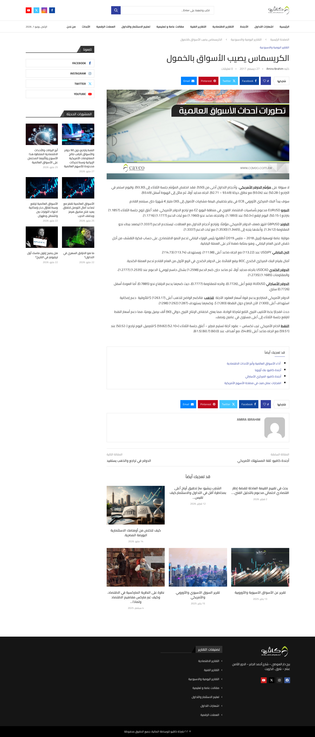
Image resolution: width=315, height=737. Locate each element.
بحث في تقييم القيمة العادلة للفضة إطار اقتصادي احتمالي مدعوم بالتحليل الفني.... (260, 490)
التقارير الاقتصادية (223, 26)
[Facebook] (52, 10)
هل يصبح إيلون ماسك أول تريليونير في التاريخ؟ (42, 255)
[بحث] (162, 10)
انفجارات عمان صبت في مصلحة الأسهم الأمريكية (252, 383)
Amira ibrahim (275, 68)
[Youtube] (29, 10)
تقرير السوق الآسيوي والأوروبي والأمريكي (198, 594)
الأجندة (244, 26)
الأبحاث (86, 26)
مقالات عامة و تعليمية (170, 26)
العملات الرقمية (105, 26)
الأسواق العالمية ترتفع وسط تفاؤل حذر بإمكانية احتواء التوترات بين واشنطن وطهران (43, 210)
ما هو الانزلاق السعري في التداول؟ (78, 255)
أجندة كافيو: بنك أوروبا (268, 370)
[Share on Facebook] (249, 81)
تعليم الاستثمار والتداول (135, 26)
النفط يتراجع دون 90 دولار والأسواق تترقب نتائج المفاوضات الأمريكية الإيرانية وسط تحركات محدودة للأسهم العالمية (79, 158)
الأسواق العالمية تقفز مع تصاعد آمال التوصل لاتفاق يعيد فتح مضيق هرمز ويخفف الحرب (78, 210)
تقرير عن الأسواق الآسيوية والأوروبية (260, 592)
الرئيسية (284, 26)
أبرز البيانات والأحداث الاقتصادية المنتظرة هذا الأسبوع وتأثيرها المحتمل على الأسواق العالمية (43, 156)
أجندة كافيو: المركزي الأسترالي (263, 376)
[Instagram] (44, 10)
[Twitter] (36, 10)
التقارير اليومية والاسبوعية (246, 40)
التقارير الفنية (198, 26)
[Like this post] (264, 81)
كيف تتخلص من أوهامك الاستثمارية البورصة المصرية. (136, 532)
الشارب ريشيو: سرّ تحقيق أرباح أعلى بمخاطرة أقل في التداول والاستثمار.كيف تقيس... (198, 492)
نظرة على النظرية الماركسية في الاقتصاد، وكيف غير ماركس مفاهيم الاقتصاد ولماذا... (135, 597)
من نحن (71, 26)
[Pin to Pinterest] (208, 81)
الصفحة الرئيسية (279, 40)
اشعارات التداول (263, 26)
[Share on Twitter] (229, 81)
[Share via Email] (189, 81)
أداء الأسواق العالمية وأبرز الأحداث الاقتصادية (254, 363)
